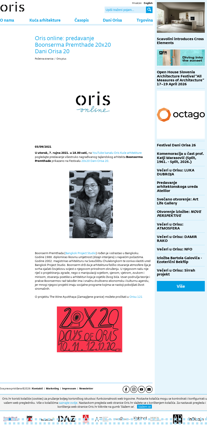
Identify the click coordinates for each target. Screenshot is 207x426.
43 (188, 419)
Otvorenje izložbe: (179, 213)
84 (162, 423)
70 (101, 423)
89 (184, 423)
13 (58, 419)
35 (154, 419)
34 (149, 419)
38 (167, 419)
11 (49, 419)
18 (79, 419)
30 (132, 419)
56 (40, 423)
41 (180, 419)
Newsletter (86, 388)
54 (32, 423)
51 (18, 423)
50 (14, 423)
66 (84, 423)
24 (106, 419)
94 (206, 423)
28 (123, 419)
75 (123, 423)
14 (62, 419)
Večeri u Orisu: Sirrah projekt (176, 272)
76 (127, 423)
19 (84, 419)
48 (5, 423)
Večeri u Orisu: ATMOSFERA (170, 226)
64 (75, 423)
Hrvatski (137, 3)
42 (184, 419)
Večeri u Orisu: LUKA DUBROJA (175, 172)
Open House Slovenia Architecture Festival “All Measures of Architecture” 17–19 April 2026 (180, 78)
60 (58, 423)
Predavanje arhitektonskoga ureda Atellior (177, 186)
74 (119, 423)
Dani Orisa (112, 20)
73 (114, 423)
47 (206, 419)
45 (197, 419)
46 (201, 419)
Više (181, 286)
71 (106, 423)
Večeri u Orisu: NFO (174, 249)
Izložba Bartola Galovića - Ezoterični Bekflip (179, 260)
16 (71, 419)
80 (145, 423)
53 (27, 423)
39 (171, 419)
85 (167, 423)
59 (53, 423)
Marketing (52, 388)
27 (119, 419)
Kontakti (37, 388)
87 (175, 423)
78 (136, 423)
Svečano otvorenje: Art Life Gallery (177, 201)
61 (62, 423)
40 (175, 419)
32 (140, 419)
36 (158, 419)
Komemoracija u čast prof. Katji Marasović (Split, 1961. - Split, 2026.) (180, 157)
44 (193, 419)
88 (180, 423)
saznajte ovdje (68, 403)
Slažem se (144, 407)
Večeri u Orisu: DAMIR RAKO (177, 238)
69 (97, 423)
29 (127, 419)
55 (36, 423)
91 (193, 423)
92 (197, 423)
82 (154, 423)
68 (93, 423)
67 (88, 423)
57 (45, 423)
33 (145, 419)
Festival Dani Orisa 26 (176, 145)
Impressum (69, 388)
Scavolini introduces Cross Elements (180, 41)
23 (101, 419)
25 (110, 419)
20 (88, 419)
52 (23, 423)
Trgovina (145, 20)
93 (201, 423)
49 (10, 423)
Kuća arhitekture (45, 20)
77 (132, 423)
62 (66, 423)
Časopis (82, 20)
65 (79, 423)
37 (162, 419)
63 (71, 423)
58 (49, 423)
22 (97, 419)
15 (66, 419)
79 (140, 423)
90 (188, 423)
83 (158, 423)
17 (75, 419)
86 (171, 423)
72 (110, 423)
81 (149, 423)
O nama (7, 20)
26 (114, 419)
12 (53, 419)
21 (93, 419)
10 (45, 419)
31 (136, 419)
